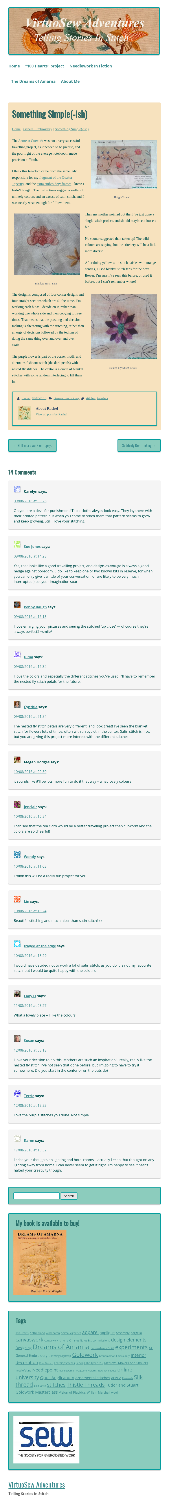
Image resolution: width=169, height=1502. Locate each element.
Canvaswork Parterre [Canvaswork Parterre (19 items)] (56, 1340)
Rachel (26, 398)
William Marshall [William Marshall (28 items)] (98, 1392)
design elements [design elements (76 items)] (128, 1339)
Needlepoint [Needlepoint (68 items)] (45, 1370)
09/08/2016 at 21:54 (30, 716)
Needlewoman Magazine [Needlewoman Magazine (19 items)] (73, 1370)
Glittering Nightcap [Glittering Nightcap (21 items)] (60, 1355)
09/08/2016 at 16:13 (30, 616)
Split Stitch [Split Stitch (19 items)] (40, 1385)
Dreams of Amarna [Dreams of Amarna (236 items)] (61, 1346)
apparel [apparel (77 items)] (90, 1332)
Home (14, 66)
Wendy (30, 856)
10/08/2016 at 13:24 (30, 911)
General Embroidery (37, 129)
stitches (91, 398)
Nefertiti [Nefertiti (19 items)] (92, 1370)
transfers (102, 398)
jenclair (30, 806)
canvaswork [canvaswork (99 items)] (29, 1339)
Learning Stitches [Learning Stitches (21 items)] (64, 1363)
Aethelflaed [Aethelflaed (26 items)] (37, 1333)
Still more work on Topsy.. (34, 445)
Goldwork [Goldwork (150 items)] (85, 1355)
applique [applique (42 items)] (107, 1332)
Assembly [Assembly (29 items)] (122, 1333)
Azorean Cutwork (30, 141)
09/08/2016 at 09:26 (30, 501)
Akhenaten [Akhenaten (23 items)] (53, 1333)
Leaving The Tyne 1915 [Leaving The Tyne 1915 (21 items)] (89, 1363)
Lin (26, 901)
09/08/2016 (39, 398)
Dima (28, 657)
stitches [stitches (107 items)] (56, 1384)
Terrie (29, 1095)
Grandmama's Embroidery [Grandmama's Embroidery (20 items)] (114, 1355)
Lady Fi (30, 996)
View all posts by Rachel (51, 414)
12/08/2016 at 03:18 (30, 1050)
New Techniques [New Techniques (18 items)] (107, 1370)
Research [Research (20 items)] (127, 1378)
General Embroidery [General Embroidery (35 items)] (32, 1355)
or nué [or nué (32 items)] (116, 1378)
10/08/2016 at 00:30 (30, 771)
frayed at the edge (40, 946)
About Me (70, 81)
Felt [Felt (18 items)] (151, 1348)
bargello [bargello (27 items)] (136, 1333)
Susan (29, 1040)
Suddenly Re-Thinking (137, 445)
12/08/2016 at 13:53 (30, 1105)
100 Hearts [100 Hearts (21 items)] (22, 1333)
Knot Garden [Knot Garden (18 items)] (46, 1363)
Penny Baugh (35, 607)
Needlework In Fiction (91, 66)
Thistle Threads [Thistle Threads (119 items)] (86, 1384)
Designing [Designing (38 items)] (24, 1347)
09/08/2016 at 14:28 (30, 556)
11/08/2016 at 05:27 (30, 1005)
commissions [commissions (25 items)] (101, 1340)
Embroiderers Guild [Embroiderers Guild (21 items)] (102, 1348)
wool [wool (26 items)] (114, 1392)
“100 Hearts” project (44, 66)
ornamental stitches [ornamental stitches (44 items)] (92, 1377)
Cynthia (31, 706)
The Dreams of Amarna (33, 81)
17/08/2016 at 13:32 (30, 1150)
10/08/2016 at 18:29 (30, 955)
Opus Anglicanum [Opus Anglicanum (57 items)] (57, 1377)
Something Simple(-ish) (71, 129)
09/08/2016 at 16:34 (30, 666)
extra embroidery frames (54, 184)
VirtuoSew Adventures (36, 1484)
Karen (29, 1140)
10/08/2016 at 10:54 (30, 816)
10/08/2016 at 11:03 (30, 866)
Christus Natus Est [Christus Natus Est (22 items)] (80, 1340)
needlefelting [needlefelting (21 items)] (23, 1370)
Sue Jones (32, 546)
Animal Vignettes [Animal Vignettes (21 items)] (71, 1333)
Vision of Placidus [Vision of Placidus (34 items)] (72, 1392)
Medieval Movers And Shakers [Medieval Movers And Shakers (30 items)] (126, 1363)
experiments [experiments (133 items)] (131, 1347)
